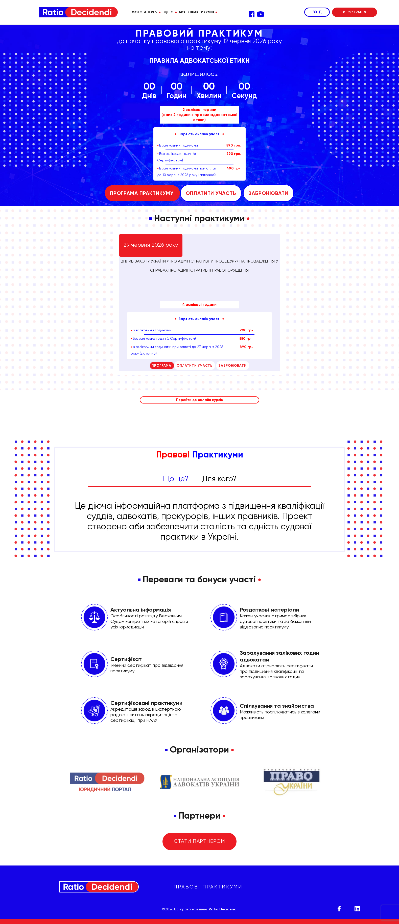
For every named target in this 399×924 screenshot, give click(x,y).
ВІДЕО (168, 12)
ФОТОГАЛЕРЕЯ (144, 12)
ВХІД (317, 12)
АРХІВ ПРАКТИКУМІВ (196, 12)
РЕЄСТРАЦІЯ (354, 12)
